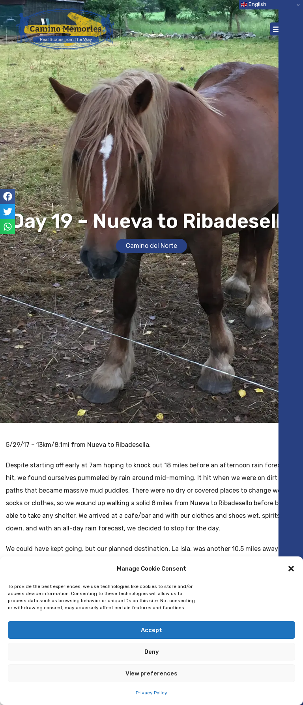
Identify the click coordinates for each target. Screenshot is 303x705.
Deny (151, 651)
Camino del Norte (151, 245)
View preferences (151, 673)
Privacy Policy (151, 693)
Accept (151, 630)
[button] (291, 569)
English (253, 4)
